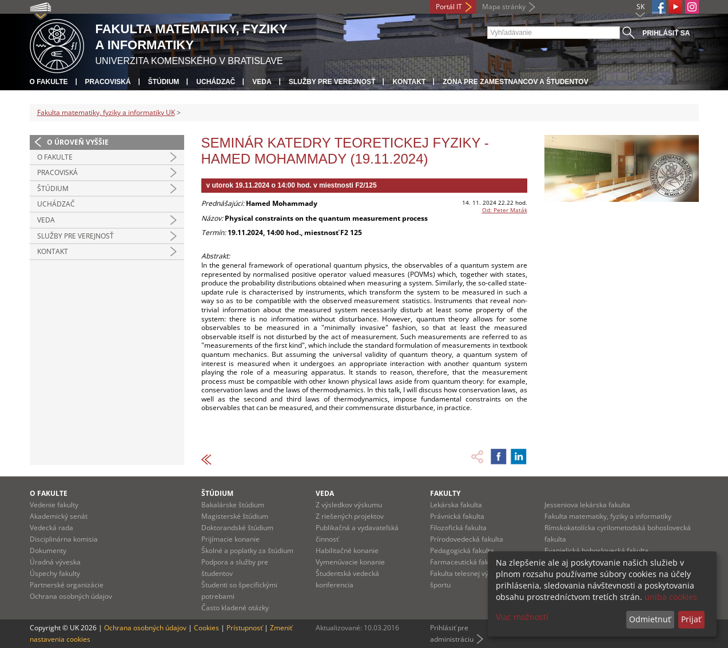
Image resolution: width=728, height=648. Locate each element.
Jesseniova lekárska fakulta (587, 505)
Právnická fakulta (457, 516)
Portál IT (449, 6)
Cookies (206, 628)
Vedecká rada (51, 527)
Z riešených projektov (350, 516)
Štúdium (164, 82)
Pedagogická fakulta (462, 550)
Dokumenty (48, 550)
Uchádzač (215, 82)
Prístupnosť (244, 628)
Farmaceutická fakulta (465, 562)
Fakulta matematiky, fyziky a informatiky (607, 516)
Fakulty (445, 493)
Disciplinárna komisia (64, 539)
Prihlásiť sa (666, 33)
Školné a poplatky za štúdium (247, 550)
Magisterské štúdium (234, 516)
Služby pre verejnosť (332, 82)
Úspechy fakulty (55, 573)
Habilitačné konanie (347, 550)
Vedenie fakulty (54, 505)
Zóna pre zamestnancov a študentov (515, 82)
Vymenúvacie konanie (350, 562)
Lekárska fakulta (456, 505)
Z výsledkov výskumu (349, 505)
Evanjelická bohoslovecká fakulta (596, 550)
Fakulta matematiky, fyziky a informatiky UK (106, 112)
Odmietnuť (650, 619)
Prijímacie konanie (230, 539)
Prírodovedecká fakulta (466, 539)
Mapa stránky (504, 6)
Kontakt (408, 82)
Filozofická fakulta (458, 527)
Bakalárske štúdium (232, 505)
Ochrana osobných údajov (71, 596)
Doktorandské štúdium (237, 527)
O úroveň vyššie (78, 142)
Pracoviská (108, 82)
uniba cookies (671, 596)
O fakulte (49, 82)
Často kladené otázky (235, 608)
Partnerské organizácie (67, 585)
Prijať (691, 619)
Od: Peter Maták (504, 210)
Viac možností (522, 616)
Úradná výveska (55, 562)
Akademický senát (58, 516)
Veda (261, 82)
